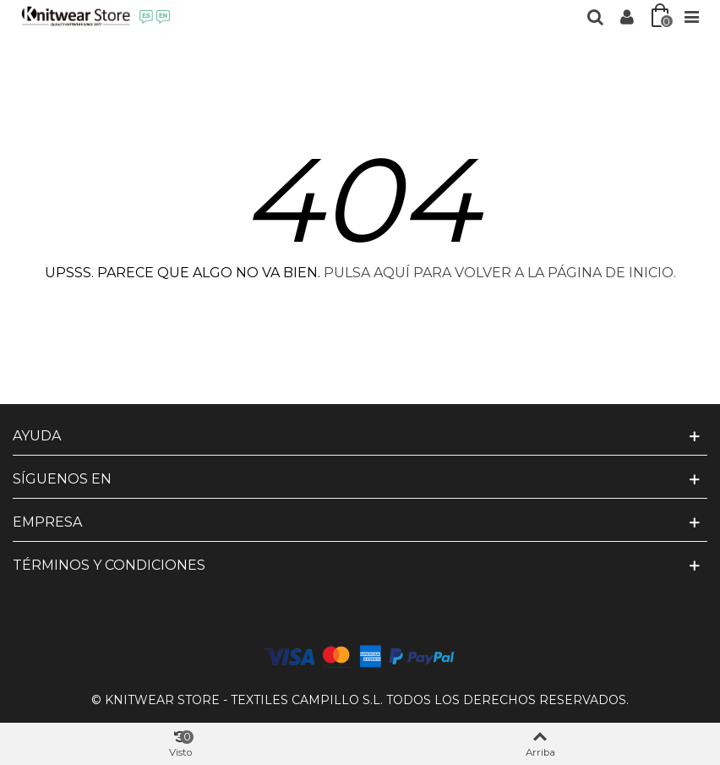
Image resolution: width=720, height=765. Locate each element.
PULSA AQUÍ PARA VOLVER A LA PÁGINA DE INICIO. (500, 273)
